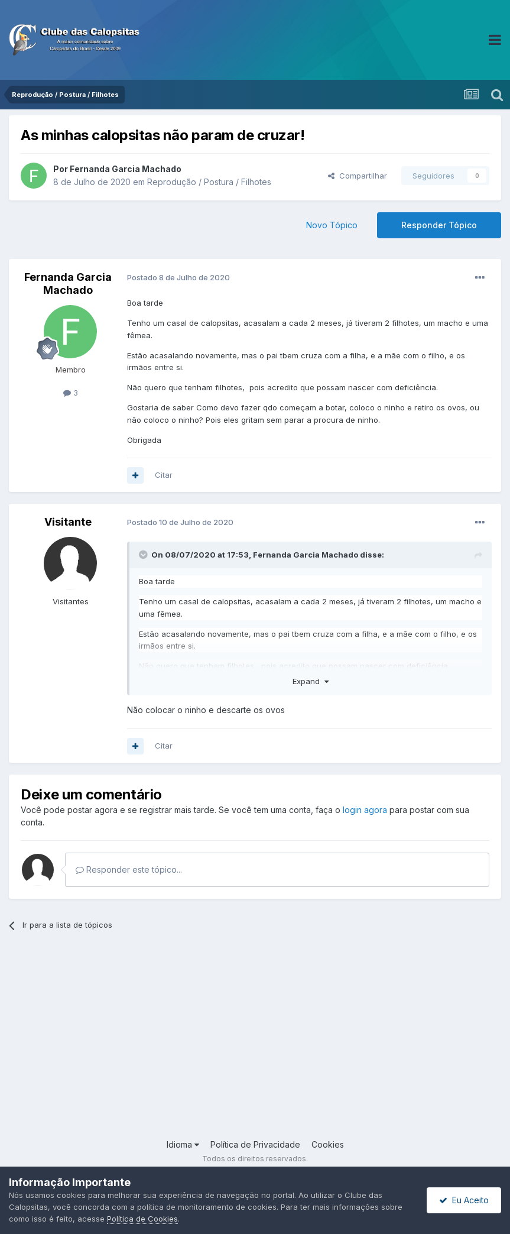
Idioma (183, 1144)
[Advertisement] (255, 1043)
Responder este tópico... (129, 869)
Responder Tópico (439, 225)
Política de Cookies (142, 1218)
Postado (178, 277)
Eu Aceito (464, 1200)
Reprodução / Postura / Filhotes (209, 182)
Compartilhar (357, 175)
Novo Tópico (332, 225)
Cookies (327, 1144)
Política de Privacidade (255, 1144)
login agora (365, 810)
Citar (164, 475)
